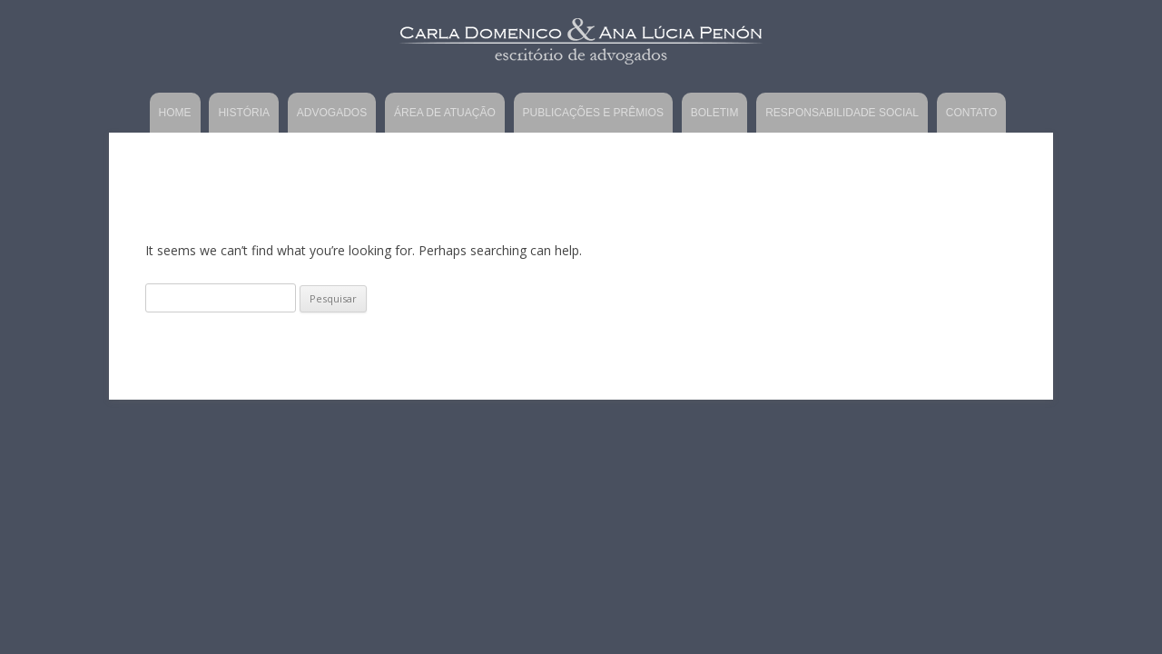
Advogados (332, 112)
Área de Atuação (445, 112)
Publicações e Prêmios (593, 112)
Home (175, 112)
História (244, 112)
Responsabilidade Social (842, 112)
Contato (972, 112)
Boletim (715, 112)
